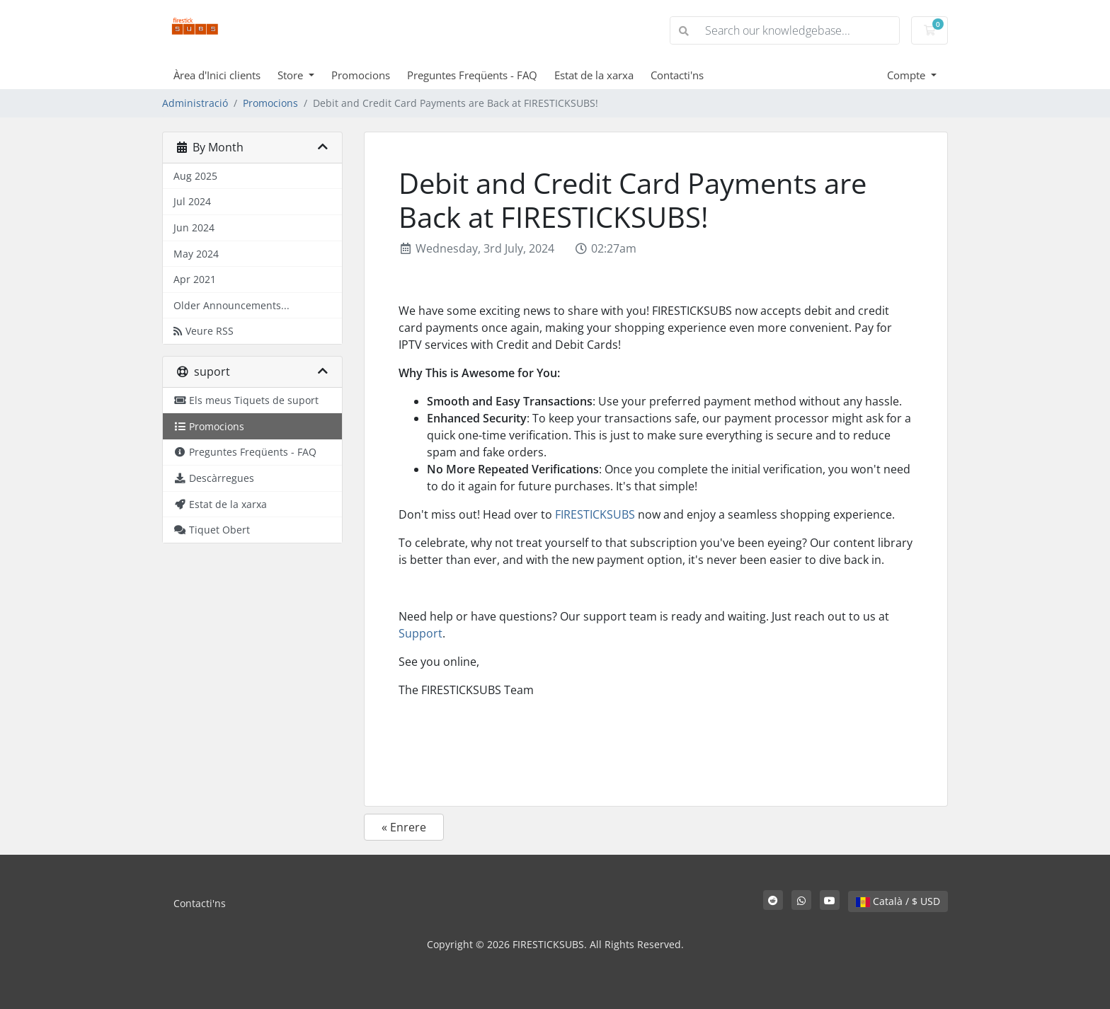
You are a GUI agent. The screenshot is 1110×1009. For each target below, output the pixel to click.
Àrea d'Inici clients (217, 75)
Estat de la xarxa (594, 75)
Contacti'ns (677, 75)
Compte (907, 75)
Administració (195, 103)
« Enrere (404, 827)
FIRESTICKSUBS (595, 514)
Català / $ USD (898, 901)
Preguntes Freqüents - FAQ (472, 75)
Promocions (360, 75)
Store (292, 75)
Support (420, 633)
